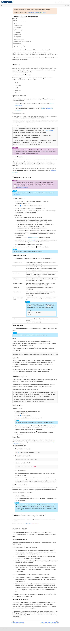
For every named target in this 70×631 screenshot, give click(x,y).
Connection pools (17, 27)
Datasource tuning (17, 43)
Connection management (19, 46)
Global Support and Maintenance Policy (37, 12)
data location (49, 130)
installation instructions (22, 187)
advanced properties (33, 237)
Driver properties (17, 32)
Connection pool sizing (19, 45)
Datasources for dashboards (20, 22)
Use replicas (16, 37)
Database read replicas (19, 39)
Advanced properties (18, 30)
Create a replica (17, 36)
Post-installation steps (18, 622)
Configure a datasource (18, 29)
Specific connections (18, 23)
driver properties (32, 240)
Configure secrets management (49, 622)
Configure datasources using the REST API (22, 41)
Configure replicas (17, 34)
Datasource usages (18, 25)
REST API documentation (32, 524)
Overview (15, 20)
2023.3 (66, 5)
